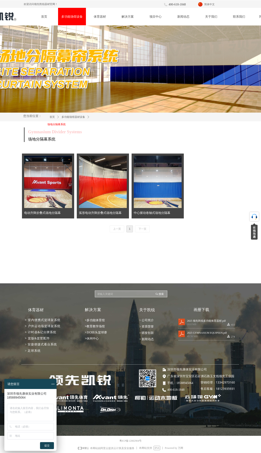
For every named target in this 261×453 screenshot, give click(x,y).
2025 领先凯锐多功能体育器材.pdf (206, 320)
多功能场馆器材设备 (73, 116)
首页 (52, 116)
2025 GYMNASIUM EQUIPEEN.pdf (207, 332)
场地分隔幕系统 (56, 124)
